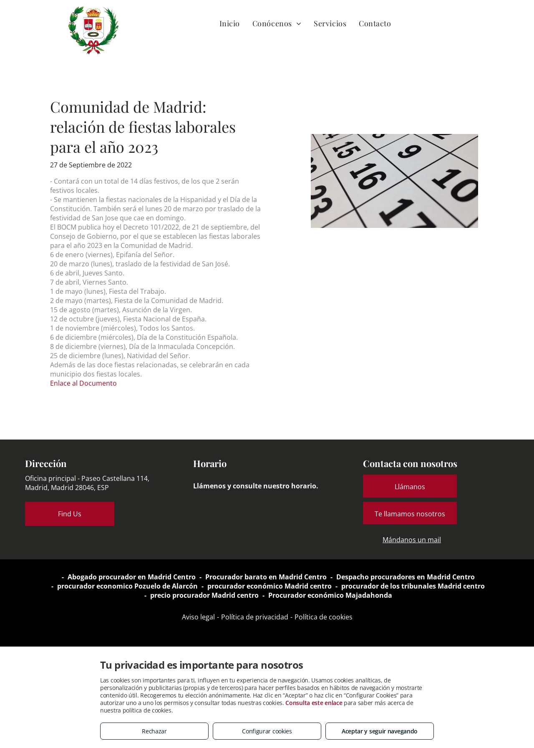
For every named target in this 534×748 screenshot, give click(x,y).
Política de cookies (324, 617)
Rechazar (154, 731)
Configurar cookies (267, 731)
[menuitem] (229, 23)
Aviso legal (198, 617)
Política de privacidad (254, 617)
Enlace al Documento (83, 383)
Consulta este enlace (313, 703)
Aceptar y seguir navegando (380, 731)
